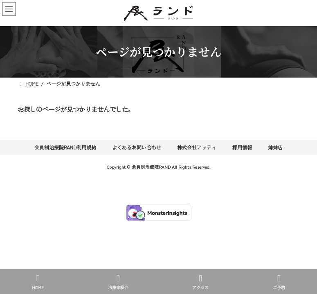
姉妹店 (275, 147)
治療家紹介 (118, 282)
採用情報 (242, 147)
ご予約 (279, 282)
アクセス (200, 282)
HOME (38, 282)
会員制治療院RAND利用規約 (65, 147)
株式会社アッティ (196, 147)
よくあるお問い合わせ (136, 147)
